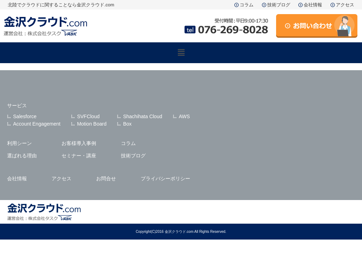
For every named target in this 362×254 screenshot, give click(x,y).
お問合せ (106, 178)
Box (127, 124)
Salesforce (24, 116)
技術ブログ (278, 4)
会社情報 (313, 4)
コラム (246, 4)
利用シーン (19, 143)
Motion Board (91, 124)
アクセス (345, 4)
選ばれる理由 (22, 155)
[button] (181, 52)
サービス (17, 105)
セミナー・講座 (79, 155)
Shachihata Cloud (142, 116)
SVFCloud (88, 116)
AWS (184, 116)
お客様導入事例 (79, 143)
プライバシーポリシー (165, 178)
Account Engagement (36, 124)
